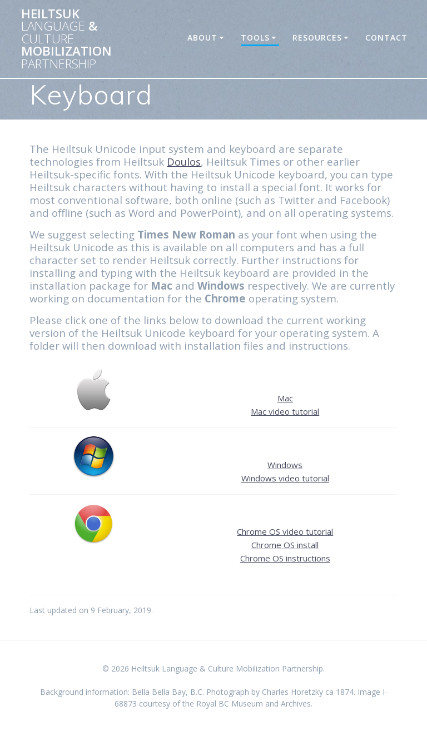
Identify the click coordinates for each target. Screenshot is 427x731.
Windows (284, 464)
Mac (285, 398)
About (202, 37)
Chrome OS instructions (285, 558)
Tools (255, 37)
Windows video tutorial (285, 478)
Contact (386, 37)
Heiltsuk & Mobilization (66, 39)
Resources (317, 37)
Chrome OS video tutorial (285, 531)
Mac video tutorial (285, 411)
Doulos (184, 161)
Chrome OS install (285, 544)
